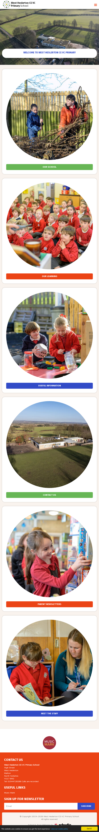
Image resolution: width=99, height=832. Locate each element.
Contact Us (49, 495)
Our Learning (49, 276)
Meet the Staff (49, 713)
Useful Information (49, 385)
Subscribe (86, 806)
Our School (49, 167)
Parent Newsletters (49, 604)
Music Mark (9, 793)
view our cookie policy (59, 831)
